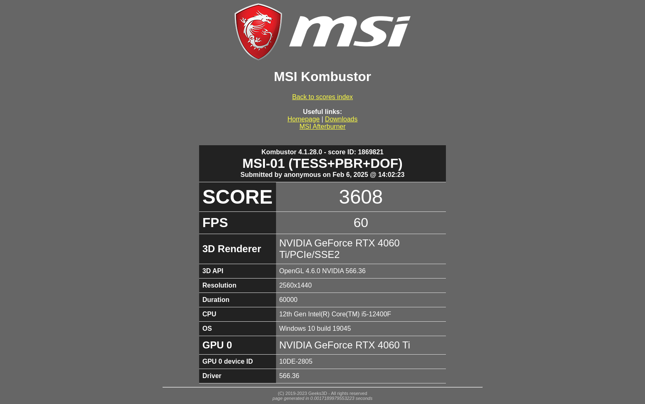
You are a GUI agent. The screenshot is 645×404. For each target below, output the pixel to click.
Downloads (341, 119)
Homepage (304, 119)
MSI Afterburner (322, 126)
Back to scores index (322, 96)
